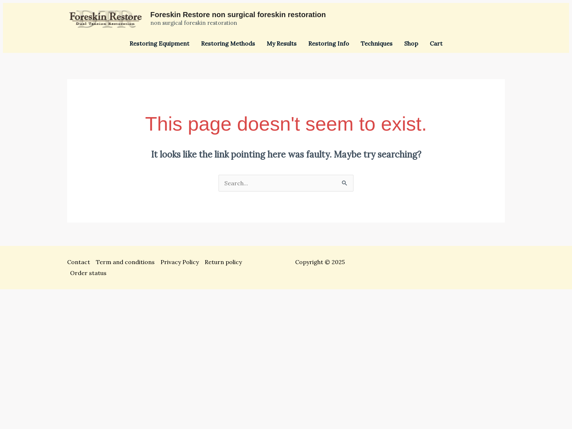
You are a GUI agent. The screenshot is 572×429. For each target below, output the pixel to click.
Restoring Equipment (159, 43)
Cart (436, 43)
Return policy (223, 262)
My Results (282, 43)
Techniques (377, 43)
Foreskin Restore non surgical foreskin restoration (238, 15)
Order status (88, 273)
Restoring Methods (228, 43)
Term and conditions (125, 262)
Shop (411, 43)
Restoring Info (328, 43)
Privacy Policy (180, 262)
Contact (78, 262)
